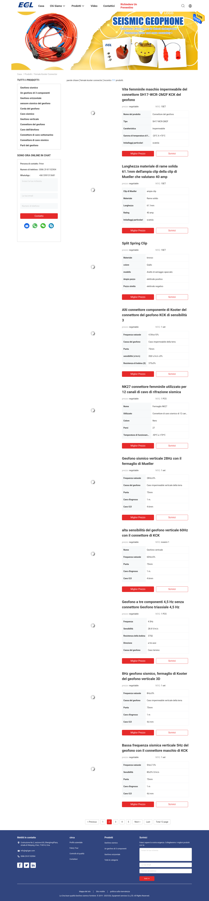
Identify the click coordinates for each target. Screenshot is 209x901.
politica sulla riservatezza (120, 892)
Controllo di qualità (77, 854)
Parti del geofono (29, 145)
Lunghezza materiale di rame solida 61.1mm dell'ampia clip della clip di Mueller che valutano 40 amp (150, 171)
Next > (137, 822)
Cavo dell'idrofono (29, 129)
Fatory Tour (74, 848)
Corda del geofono (29, 108)
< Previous (92, 822)
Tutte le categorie (111, 860)
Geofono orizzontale (30, 98)
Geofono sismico (29, 87)
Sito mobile (100, 892)
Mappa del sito (85, 892)
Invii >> (147, 879)
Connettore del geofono (32, 124)
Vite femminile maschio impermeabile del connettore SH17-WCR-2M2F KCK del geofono (154, 94)
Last (148, 822)
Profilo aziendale (76, 843)
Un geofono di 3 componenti (35, 93)
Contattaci (74, 859)
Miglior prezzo (138, 153)
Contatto (39, 216)
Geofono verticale (29, 119)
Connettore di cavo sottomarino (36, 135)
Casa (19, 74)
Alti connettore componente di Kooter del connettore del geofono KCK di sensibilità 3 (154, 315)
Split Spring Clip (134, 243)
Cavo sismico (27, 114)
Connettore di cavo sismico (34, 140)
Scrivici (172, 153)
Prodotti (28, 74)
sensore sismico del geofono (35, 103)
